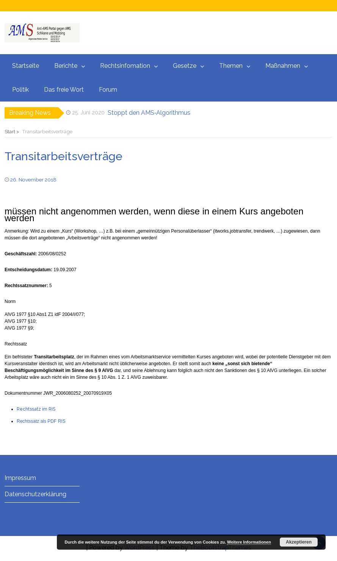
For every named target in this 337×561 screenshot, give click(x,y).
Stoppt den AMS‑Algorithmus (149, 112)
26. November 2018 (33, 180)
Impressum (20, 477)
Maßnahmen (282, 65)
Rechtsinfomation (125, 65)
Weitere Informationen (249, 542)
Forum (108, 89)
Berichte (65, 65)
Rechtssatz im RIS (36, 409)
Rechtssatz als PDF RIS (41, 421)
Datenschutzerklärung (35, 494)
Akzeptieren (299, 542)
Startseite (25, 65)
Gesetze (184, 65)
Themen (231, 65)
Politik (20, 89)
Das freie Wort (64, 89)
